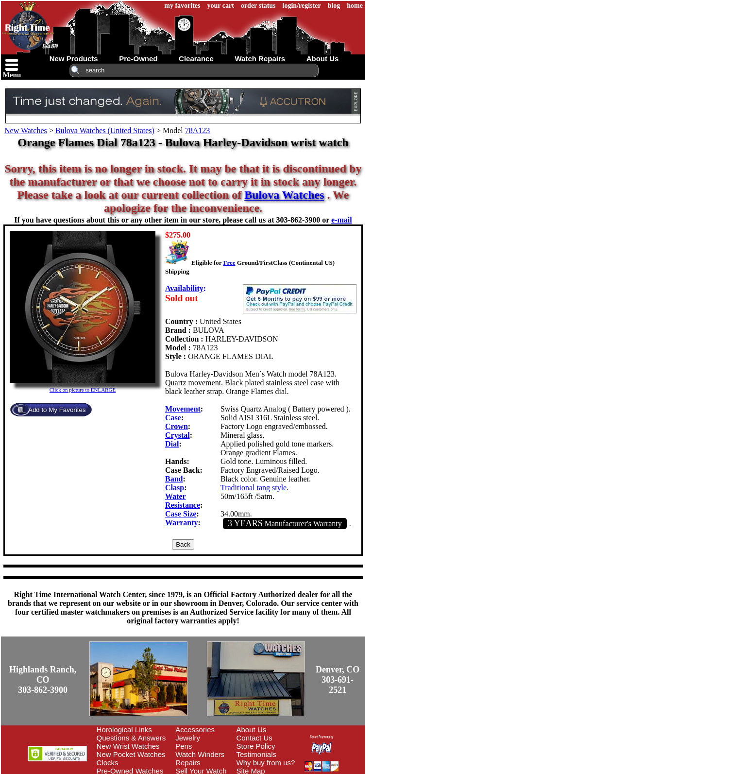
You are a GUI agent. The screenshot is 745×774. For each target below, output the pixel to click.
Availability (184, 288)
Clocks (108, 762)
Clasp (174, 487)
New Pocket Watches (131, 754)
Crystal (177, 435)
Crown (176, 426)
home (355, 5)
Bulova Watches (284, 195)
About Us (252, 729)
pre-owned (138, 58)
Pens (183, 746)
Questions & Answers (131, 738)
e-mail (341, 220)
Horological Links (124, 729)
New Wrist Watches (128, 746)
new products (74, 58)
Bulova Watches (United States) (104, 130)
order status (258, 5)
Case (173, 417)
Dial (172, 444)
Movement (183, 409)
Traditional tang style (253, 487)
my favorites (182, 5)
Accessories (195, 729)
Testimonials (257, 754)
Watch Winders (199, 754)
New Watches (25, 130)
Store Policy (256, 746)
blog (334, 5)
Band (174, 479)
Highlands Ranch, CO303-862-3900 (42, 680)
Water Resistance (182, 500)
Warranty (181, 522)
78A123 (197, 130)
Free (229, 262)
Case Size (180, 514)
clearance (196, 58)
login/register (302, 5)
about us (322, 58)
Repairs (188, 762)
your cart (220, 5)
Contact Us (254, 738)
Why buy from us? (266, 762)
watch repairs (260, 58)
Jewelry (187, 738)
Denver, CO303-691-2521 (337, 680)
